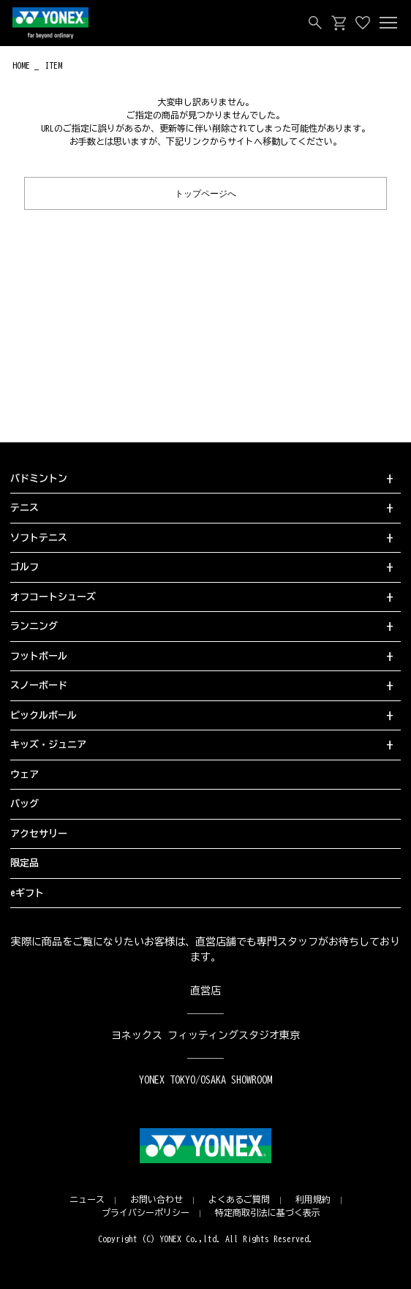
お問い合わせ (156, 1199)
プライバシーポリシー (145, 1212)
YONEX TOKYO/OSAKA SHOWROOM (205, 1080)
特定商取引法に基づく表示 (267, 1212)
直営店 (205, 991)
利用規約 (313, 1199)
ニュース (87, 1199)
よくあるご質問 (239, 1199)
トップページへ (205, 192)
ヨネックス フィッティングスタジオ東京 (206, 1035)
